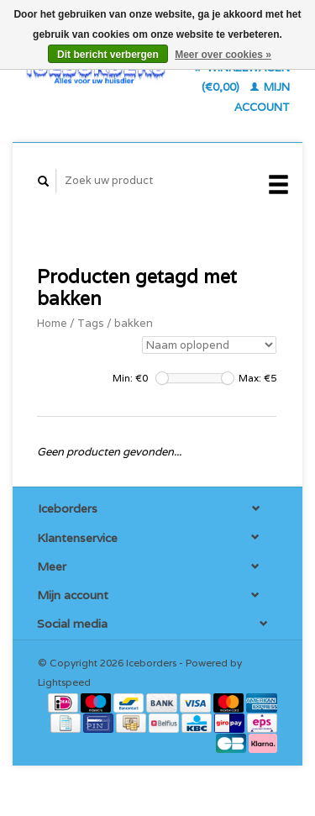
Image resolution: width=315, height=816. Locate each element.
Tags (90, 323)
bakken (133, 323)
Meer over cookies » (223, 55)
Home (52, 323)
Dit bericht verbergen (108, 55)
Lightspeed (64, 682)
